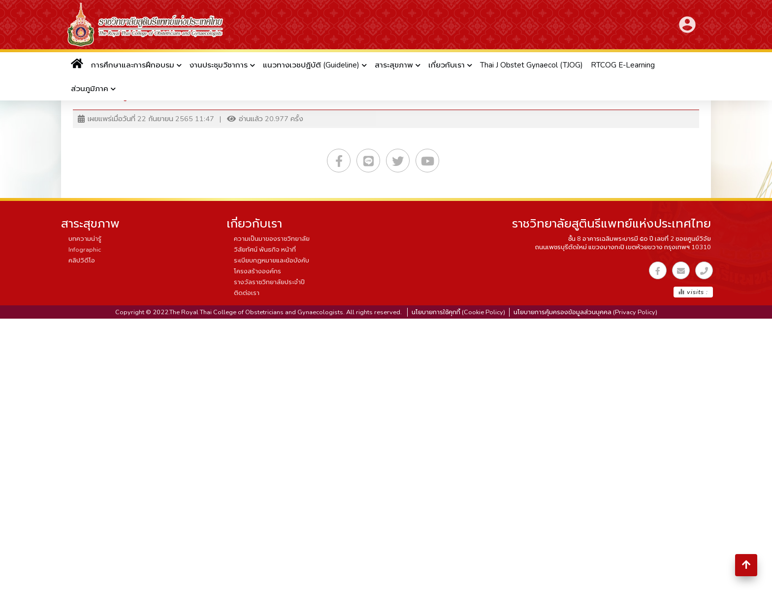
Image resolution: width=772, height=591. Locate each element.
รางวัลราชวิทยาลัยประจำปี (269, 282)
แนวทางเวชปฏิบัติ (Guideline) (311, 65)
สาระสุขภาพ (394, 65)
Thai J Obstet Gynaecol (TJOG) (531, 65)
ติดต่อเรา (246, 293)
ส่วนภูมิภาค (89, 89)
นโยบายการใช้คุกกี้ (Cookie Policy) (458, 312)
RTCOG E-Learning (623, 65)
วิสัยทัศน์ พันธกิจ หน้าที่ (265, 249)
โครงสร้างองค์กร (257, 271)
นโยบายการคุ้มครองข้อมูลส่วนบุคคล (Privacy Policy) (585, 312)
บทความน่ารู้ (84, 238)
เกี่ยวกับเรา (446, 65)
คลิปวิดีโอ (81, 260)
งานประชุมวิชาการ (219, 65)
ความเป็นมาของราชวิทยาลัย (272, 238)
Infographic (84, 249)
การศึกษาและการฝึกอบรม (132, 65)
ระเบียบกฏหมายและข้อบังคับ (271, 260)
